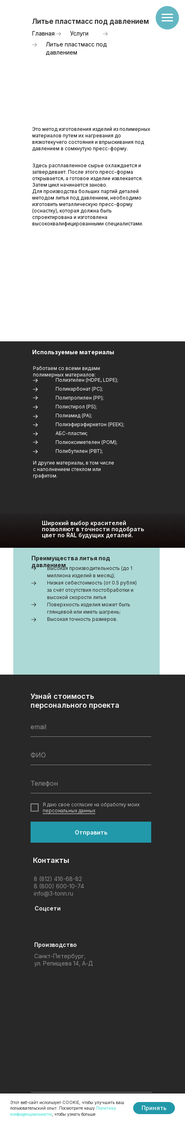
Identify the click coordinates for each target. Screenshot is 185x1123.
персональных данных (69, 811)
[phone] (91, 783)
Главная (43, 33)
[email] (91, 727)
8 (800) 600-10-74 (59, 886)
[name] (91, 755)
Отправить (91, 832)
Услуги (79, 33)
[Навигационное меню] (167, 18)
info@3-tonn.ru (53, 893)
